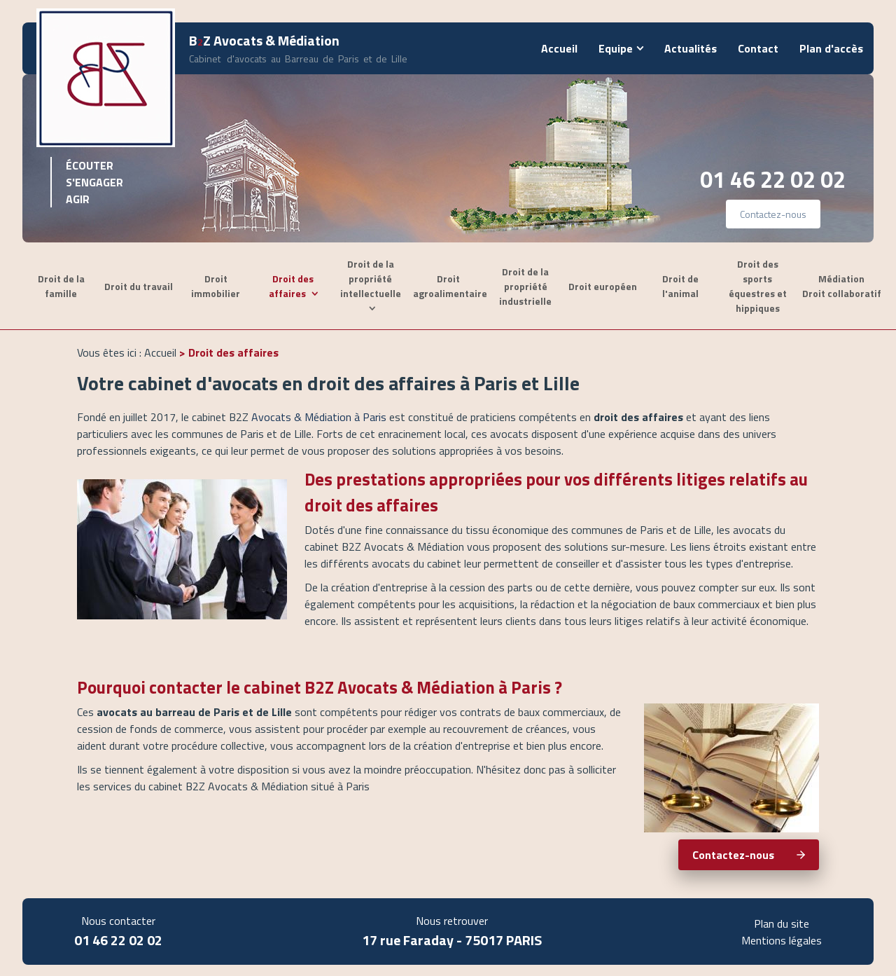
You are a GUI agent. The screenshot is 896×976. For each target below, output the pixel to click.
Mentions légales (781, 940)
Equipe (615, 48)
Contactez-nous (773, 214)
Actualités (690, 48)
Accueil (559, 48)
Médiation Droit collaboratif (841, 286)
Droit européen (602, 286)
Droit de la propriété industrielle (525, 286)
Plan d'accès (831, 48)
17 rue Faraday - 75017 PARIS (452, 940)
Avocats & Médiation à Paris (318, 416)
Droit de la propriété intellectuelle (370, 278)
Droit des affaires (291, 286)
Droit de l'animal (680, 286)
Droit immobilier (215, 286)
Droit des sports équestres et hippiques (758, 285)
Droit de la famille (61, 286)
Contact (758, 48)
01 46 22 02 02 (773, 179)
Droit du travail (138, 286)
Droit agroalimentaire (450, 286)
